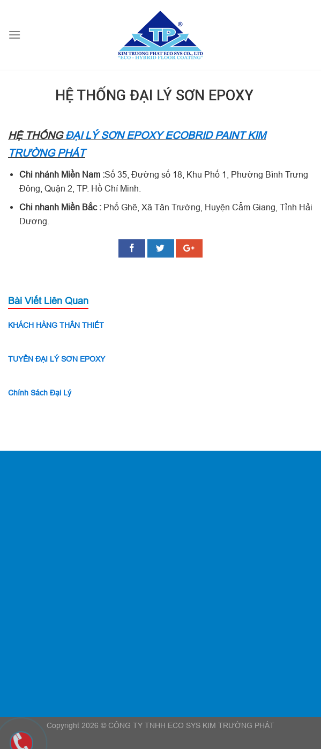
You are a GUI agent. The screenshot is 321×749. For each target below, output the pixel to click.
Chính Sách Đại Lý (39, 392)
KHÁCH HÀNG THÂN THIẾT (56, 325)
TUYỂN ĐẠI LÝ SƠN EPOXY (56, 359)
